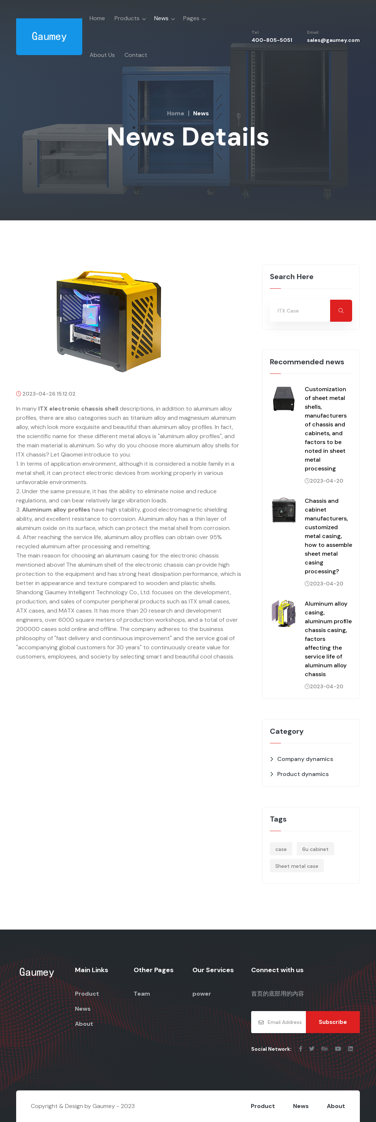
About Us (102, 55)
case (281, 849)
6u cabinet (315, 849)
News (161, 18)
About (84, 1024)
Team (142, 993)
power (201, 993)
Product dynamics (303, 774)
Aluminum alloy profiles (56, 509)
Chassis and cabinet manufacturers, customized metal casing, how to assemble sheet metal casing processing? (328, 536)
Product (87, 993)
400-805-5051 (272, 40)
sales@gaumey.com (333, 40)
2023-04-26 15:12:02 (46, 393)
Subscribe (333, 1022)
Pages (191, 18)
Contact (135, 55)
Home (97, 18)
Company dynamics (305, 759)
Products (127, 18)
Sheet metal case (296, 866)
